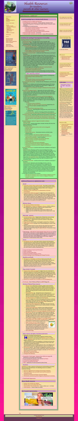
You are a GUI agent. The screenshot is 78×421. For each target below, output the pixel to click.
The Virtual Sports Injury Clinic (33, 323)
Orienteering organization (32, 307)
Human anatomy (27, 121)
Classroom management (10, 20)
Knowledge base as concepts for (30, 22)
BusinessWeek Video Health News (31, 386)
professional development (11, 26)
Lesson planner (27, 387)
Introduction (26, 43)
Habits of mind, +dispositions (11, 41)
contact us (39, 418)
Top (20, 413)
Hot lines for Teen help (66, 56)
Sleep (26, 78)
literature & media (9, 25)
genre (7, 31)
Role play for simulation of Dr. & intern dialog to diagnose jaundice (40, 174)
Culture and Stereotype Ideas (29, 252)
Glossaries (8, 38)
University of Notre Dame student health (33, 185)
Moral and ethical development (32, 75)
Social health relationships (29, 81)
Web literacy (27, 347)
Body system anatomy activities (32, 28)
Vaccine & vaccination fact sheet (30, 361)
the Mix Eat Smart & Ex (31, 297)
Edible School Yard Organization (33, 303)
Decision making (27, 45)
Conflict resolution (27, 251)
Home (7, 18)
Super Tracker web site (31, 322)
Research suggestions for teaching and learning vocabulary (37, 370)
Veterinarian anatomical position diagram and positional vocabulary (39, 375)
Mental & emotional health (29, 53)
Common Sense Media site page (31, 193)
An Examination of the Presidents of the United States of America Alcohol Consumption (66, 74)
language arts (8, 28)
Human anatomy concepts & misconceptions (35, 139)
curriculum (8, 27)
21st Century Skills (32, 351)
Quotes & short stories (10, 23)
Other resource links (9, 46)
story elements (9, 30)
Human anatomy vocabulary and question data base (37, 138)
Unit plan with (26, 123)
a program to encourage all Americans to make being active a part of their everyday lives (40, 319)
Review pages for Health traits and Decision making (37, 50)
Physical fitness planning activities (35, 108)
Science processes (9, 40)
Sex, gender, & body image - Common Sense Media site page (36, 356)
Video (24, 362)
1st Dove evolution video (29, 217)
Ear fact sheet (28, 129)
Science (7, 36)
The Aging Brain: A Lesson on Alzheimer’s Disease (35, 206)
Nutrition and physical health (30, 90)
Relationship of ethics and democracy (33, 76)
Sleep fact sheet (28, 128)
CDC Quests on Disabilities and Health (32, 259)
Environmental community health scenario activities (37, 31)
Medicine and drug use (28, 147)
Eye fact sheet (28, 131)
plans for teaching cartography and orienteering (44, 311)
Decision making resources (31, 46)
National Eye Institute (30, 132)
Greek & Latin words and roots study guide (35, 142)
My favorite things (27, 41)
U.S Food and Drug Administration (31, 360)
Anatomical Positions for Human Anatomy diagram (37, 143)
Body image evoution (28, 223)
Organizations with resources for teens (65, 58)
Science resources (9, 45)
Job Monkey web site (28, 241)
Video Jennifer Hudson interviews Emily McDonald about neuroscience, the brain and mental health (38, 80)
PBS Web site (29, 312)
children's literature (10, 29)
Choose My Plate (29, 292)
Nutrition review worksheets (33, 103)
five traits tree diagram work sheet (41, 134)
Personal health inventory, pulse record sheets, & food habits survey (40, 113)
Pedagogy (8, 19)
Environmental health (28, 160)
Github (37, 352)
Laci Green (45, 358)
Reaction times (30, 112)
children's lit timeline (10, 32)
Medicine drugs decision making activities (34, 30)
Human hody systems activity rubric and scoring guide (37, 127)
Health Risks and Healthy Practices (33, 69)
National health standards (29, 32)
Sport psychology (30, 330)
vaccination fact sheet (33, 157)
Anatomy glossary (29, 141)
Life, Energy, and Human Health (32, 70)
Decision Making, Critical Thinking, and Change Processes (36, 255)
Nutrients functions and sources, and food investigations (39, 96)
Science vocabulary (9, 42)
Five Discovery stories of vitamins (39, 104)
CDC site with (29, 285)
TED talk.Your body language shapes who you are (41, 231)
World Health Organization (29, 378)
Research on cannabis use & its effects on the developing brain (38, 279)
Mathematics (8, 34)
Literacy (7, 24)
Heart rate (29, 109)
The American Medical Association (32, 205)
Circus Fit (28, 299)
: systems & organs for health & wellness (40, 121)
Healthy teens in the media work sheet (32, 384)
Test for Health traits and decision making (34, 51)
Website (66, 49)
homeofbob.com (39, 416)
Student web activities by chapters (31, 383)
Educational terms (9, 39)
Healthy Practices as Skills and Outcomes (32, 21)
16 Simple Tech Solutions (29, 353)
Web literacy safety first (29, 352)
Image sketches (27, 219)
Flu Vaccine (25, 281)
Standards (8, 21)
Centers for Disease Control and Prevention (33, 249)
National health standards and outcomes (32, 34)
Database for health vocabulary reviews (32, 253)
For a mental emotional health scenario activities (36, 27)
